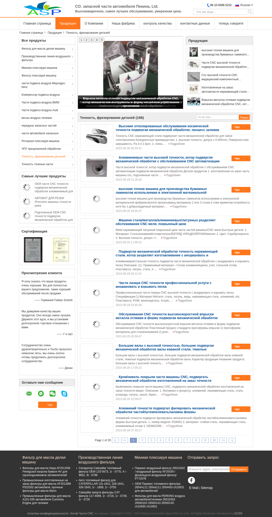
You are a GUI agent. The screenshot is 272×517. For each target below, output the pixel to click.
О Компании (94, 23)
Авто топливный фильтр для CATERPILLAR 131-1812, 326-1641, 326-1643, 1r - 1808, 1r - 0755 (102, 484)
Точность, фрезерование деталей (43, 156)
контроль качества (157, 23)
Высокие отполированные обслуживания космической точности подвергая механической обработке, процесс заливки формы (167, 129)
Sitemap (207, 488)
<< (124, 440)
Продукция (68, 23)
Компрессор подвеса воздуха (41, 94)
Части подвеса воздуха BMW (40, 102)
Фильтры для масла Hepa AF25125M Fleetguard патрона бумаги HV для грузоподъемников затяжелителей (46, 471)
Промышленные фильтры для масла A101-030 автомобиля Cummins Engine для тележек (46, 499)
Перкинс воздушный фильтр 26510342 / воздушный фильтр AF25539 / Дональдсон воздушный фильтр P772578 (160, 473)
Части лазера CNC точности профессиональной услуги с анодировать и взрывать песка (164, 284)
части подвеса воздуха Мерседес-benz (44, 85)
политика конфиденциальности (47, 513)
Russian (245, 5)
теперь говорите (231, 23)
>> (223, 440)
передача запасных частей (39, 125)
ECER (238, 513)
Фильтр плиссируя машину (39, 75)
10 (214, 440)
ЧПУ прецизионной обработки (41, 148)
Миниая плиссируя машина (39, 67)
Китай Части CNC (81, 513)
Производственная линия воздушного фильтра (46, 58)
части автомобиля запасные (40, 133)
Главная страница (37, 23)
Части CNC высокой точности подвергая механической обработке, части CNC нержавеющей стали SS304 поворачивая (225, 65)
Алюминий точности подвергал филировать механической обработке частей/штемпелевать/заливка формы (165, 410)
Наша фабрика (123, 23)
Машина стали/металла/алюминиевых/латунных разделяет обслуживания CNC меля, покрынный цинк (166, 222)
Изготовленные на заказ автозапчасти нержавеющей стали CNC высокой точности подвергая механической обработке (224, 90)
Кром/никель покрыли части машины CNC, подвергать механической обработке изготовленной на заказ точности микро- (163, 380)
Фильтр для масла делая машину (43, 48)
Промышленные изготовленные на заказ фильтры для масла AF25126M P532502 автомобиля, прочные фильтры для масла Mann (46, 485)
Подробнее (177, 144)
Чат (240, 127)
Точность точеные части (37, 164)
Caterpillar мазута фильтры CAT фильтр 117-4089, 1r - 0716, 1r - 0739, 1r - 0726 (103, 496)
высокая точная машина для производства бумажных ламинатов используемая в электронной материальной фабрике (225, 53)
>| (232, 440)
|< (115, 440)
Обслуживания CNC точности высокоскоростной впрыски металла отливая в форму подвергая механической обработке (167, 316)
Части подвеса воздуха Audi (40, 110)
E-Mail (193, 488)
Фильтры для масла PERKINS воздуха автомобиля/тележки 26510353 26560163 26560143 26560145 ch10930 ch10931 (160, 501)
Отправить (239, 469)
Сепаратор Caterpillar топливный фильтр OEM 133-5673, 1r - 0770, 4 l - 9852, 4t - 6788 (103, 471)
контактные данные (195, 23)
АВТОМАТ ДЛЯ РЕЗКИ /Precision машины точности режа (53, 202)
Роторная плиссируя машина (40, 141)
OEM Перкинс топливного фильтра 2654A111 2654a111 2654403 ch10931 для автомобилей (159, 487)
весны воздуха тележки (37, 118)
